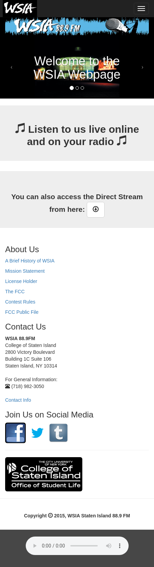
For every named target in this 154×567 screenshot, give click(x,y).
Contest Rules (20, 302)
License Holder (21, 281)
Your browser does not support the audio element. (77, 546)
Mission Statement (25, 271)
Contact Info (18, 400)
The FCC (15, 291)
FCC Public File (21, 312)
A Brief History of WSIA (30, 260)
